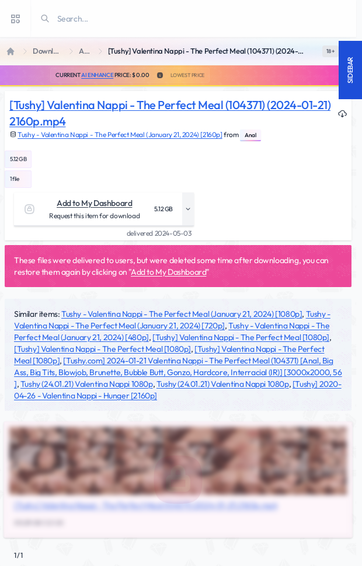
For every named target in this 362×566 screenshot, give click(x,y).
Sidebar (350, 70)
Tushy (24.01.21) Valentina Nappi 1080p (86, 384)
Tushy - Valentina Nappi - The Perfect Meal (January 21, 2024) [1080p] (181, 314)
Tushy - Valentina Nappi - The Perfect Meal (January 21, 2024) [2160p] (120, 134)
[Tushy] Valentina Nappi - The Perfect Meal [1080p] (240, 337)
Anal (86, 51)
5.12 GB (18, 159)
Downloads (49, 51)
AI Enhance (97, 75)
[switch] (330, 51)
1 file (14, 179)
